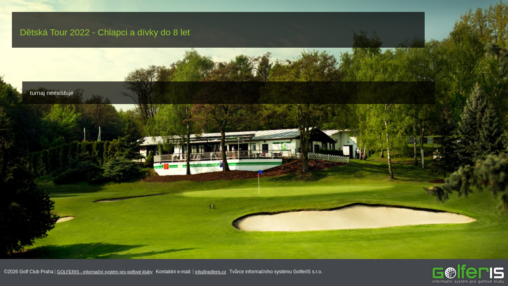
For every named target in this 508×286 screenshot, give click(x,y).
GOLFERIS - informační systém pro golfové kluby (105, 271)
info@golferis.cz (210, 271)
